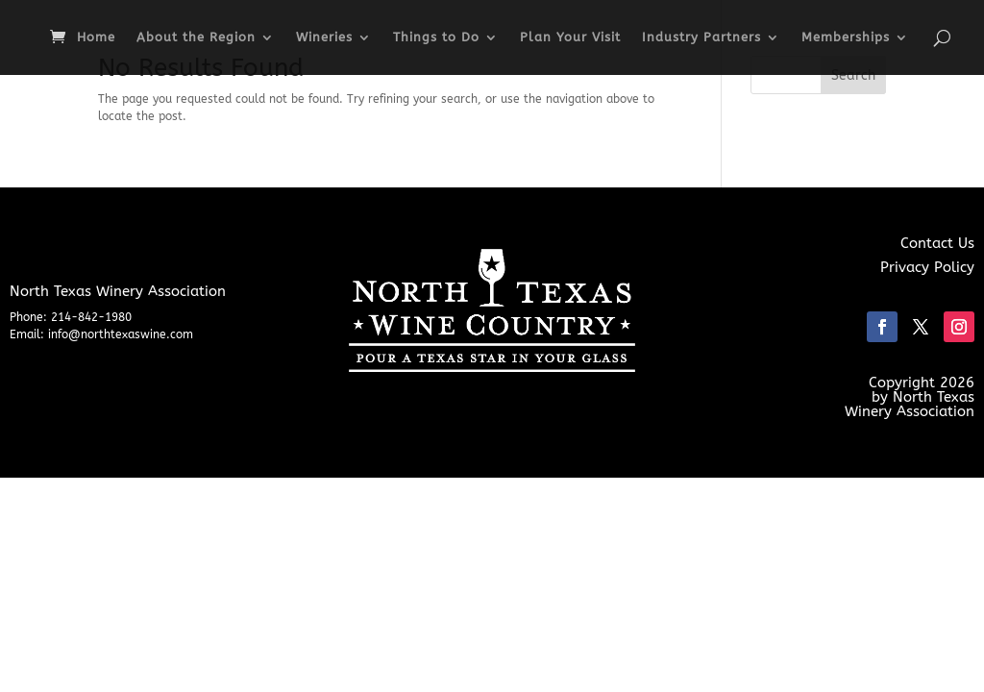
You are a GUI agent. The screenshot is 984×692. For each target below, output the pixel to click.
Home (96, 37)
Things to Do (436, 37)
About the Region (196, 37)
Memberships (845, 37)
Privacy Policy (927, 267)
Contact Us (937, 243)
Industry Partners (701, 37)
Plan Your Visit (570, 37)
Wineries (324, 37)
